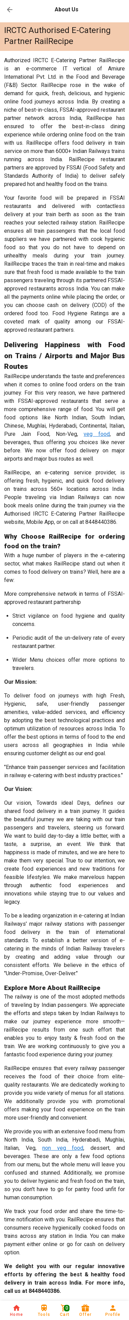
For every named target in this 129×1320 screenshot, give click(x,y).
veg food (96, 434)
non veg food (62, 1148)
